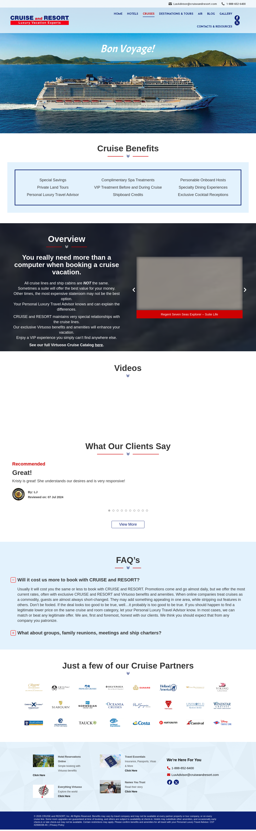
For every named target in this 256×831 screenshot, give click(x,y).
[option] (189, 288)
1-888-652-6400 (236, 3)
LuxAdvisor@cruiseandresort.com (195, 3)
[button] (133, 289)
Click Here (39, 775)
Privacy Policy (57, 825)
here (99, 345)
